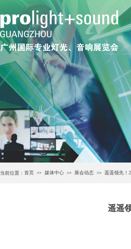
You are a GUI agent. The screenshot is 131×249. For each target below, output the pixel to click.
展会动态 (84, 172)
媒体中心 (54, 172)
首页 (29, 172)
